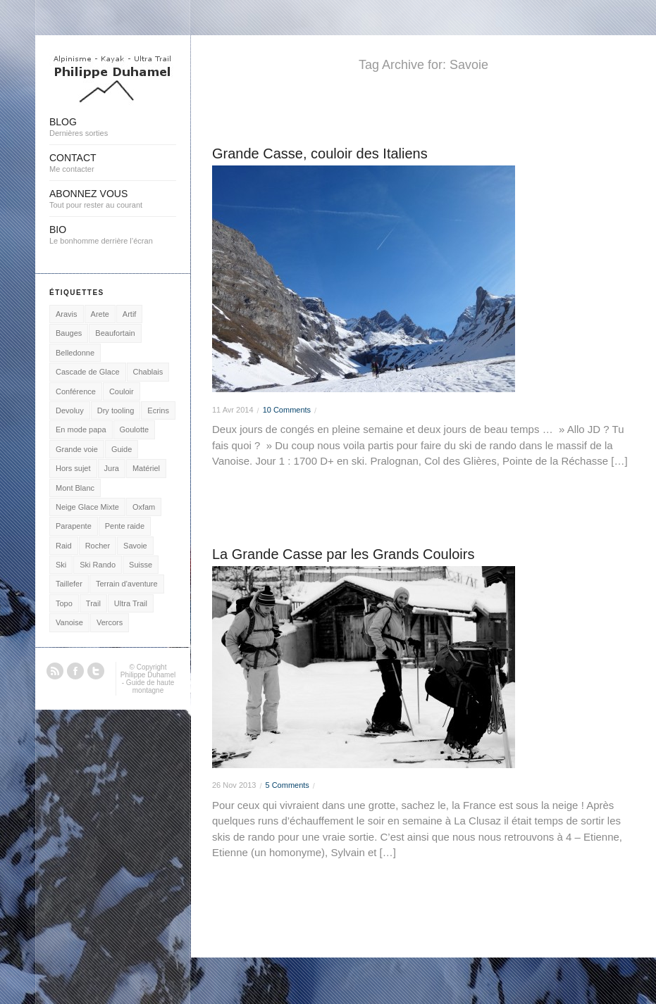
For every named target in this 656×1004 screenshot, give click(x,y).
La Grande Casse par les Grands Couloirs (343, 554)
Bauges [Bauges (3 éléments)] (69, 333)
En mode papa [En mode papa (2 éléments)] (81, 429)
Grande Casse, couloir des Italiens (320, 153)
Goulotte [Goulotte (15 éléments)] (134, 429)
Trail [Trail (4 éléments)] (93, 603)
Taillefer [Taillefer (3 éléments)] (69, 583)
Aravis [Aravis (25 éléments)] (67, 314)
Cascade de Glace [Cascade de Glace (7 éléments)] (88, 372)
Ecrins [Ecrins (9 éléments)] (158, 410)
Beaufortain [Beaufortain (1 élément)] (115, 333)
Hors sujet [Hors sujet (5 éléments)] (73, 468)
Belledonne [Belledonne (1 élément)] (75, 353)
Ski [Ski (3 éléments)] (61, 564)
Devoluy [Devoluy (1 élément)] (70, 410)
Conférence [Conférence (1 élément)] (76, 391)
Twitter (96, 671)
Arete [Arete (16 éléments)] (100, 314)
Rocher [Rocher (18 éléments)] (97, 545)
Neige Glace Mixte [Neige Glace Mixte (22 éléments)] (87, 507)
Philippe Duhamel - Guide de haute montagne (147, 682)
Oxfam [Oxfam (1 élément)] (143, 507)
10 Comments (287, 410)
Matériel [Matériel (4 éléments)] (146, 468)
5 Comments (287, 785)
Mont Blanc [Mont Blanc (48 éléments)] (75, 488)
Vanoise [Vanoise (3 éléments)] (69, 622)
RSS (55, 671)
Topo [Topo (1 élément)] (64, 603)
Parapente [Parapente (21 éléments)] (74, 526)
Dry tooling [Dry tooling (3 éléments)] (116, 410)
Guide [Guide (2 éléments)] (121, 449)
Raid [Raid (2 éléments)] (64, 545)
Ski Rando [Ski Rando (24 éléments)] (98, 564)
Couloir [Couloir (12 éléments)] (121, 391)
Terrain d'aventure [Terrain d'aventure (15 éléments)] (127, 583)
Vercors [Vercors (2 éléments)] (110, 622)
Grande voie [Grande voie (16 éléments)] (77, 449)
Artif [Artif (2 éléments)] (130, 314)
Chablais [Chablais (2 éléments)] (148, 372)
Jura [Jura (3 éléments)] (111, 468)
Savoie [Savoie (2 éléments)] (135, 545)
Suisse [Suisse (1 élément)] (140, 564)
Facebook (75, 671)
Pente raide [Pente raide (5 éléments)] (124, 526)
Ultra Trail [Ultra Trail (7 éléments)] (130, 603)
